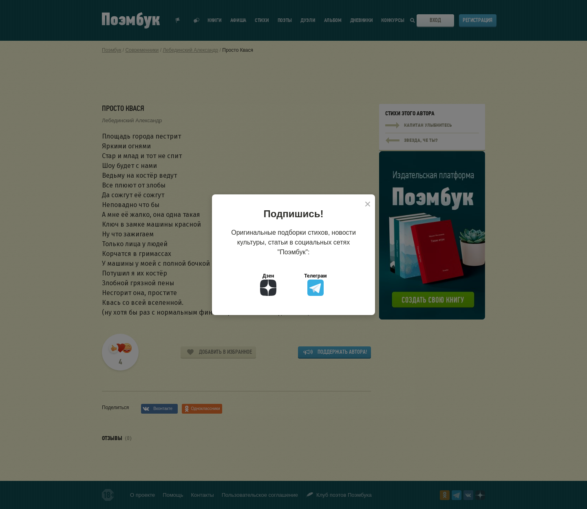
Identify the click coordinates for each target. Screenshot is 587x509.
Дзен (268, 284)
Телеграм (315, 284)
